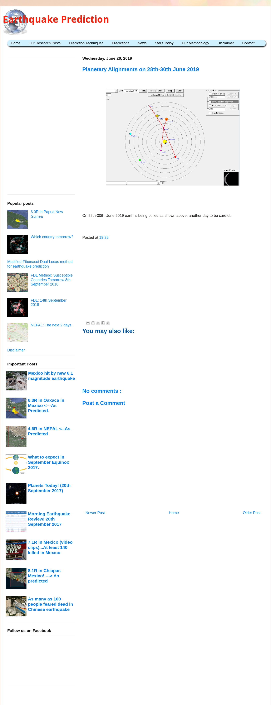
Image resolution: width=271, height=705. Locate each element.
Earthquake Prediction (56, 19)
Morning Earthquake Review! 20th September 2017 (49, 519)
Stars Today (164, 43)
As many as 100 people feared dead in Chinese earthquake (50, 604)
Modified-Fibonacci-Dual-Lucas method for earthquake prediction (40, 264)
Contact (248, 43)
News (142, 43)
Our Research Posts (44, 43)
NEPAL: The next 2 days (51, 325)
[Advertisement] (173, 200)
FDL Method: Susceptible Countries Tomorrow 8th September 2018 (52, 279)
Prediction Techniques (86, 43)
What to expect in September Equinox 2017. (48, 462)
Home (15, 43)
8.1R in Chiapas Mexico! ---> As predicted (44, 576)
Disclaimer (225, 43)
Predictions (120, 43)
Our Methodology (195, 43)
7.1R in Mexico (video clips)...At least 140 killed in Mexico (50, 547)
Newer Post (95, 513)
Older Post (252, 513)
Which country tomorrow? (52, 237)
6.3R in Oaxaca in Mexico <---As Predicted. (46, 405)
